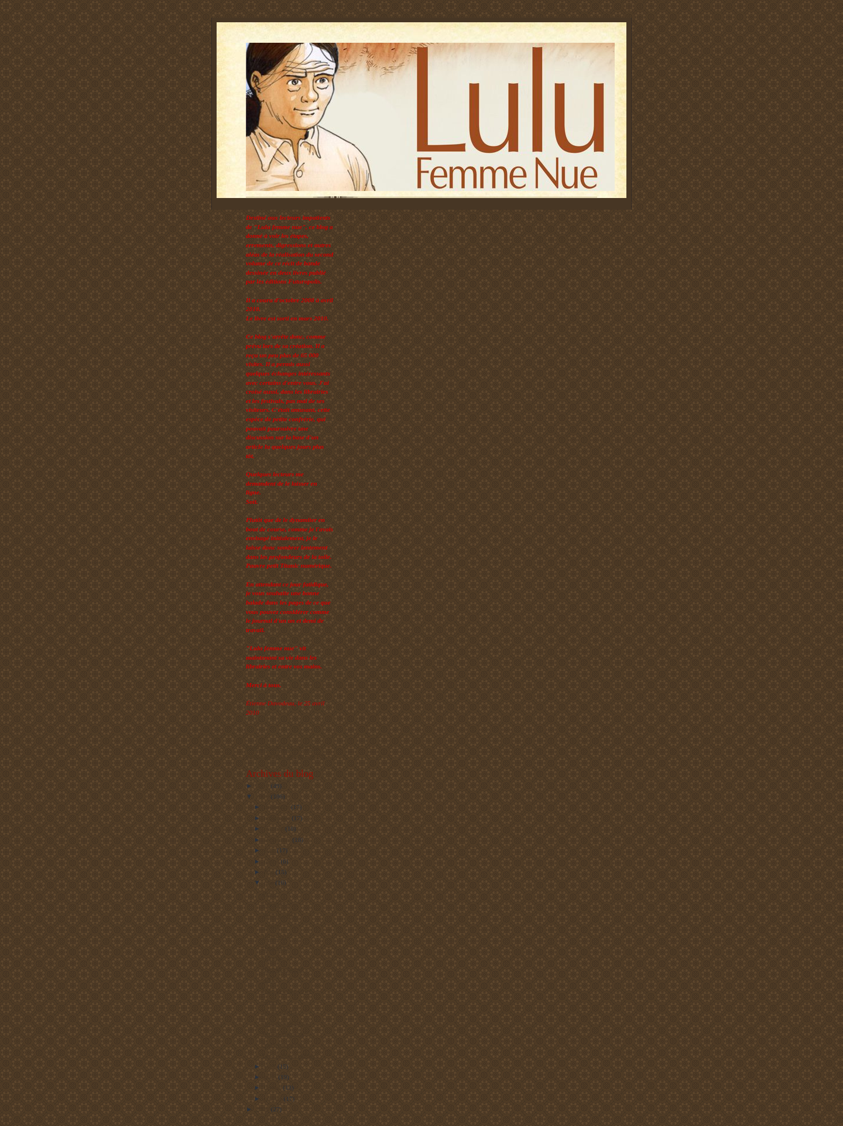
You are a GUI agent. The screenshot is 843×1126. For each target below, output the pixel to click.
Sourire (272, 925)
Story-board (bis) (284, 1044)
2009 (263, 796)
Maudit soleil (279, 915)
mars (271, 1076)
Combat (272, 957)
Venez (270, 1001)
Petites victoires (283, 1033)
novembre (278, 817)
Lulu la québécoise (286, 990)
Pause (269, 893)
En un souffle (279, 1011)
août (270, 850)
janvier (274, 1098)
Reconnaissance (283, 969)
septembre (278, 839)
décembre (277, 806)
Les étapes (276, 903)
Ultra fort (274, 936)
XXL (269, 979)
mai (270, 882)
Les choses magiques (289, 1055)
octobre (274, 828)
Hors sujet (275, 947)
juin (270, 871)
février (273, 1087)
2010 (263, 785)
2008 (263, 1109)
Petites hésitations (285, 1022)
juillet (272, 861)
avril (270, 1066)
